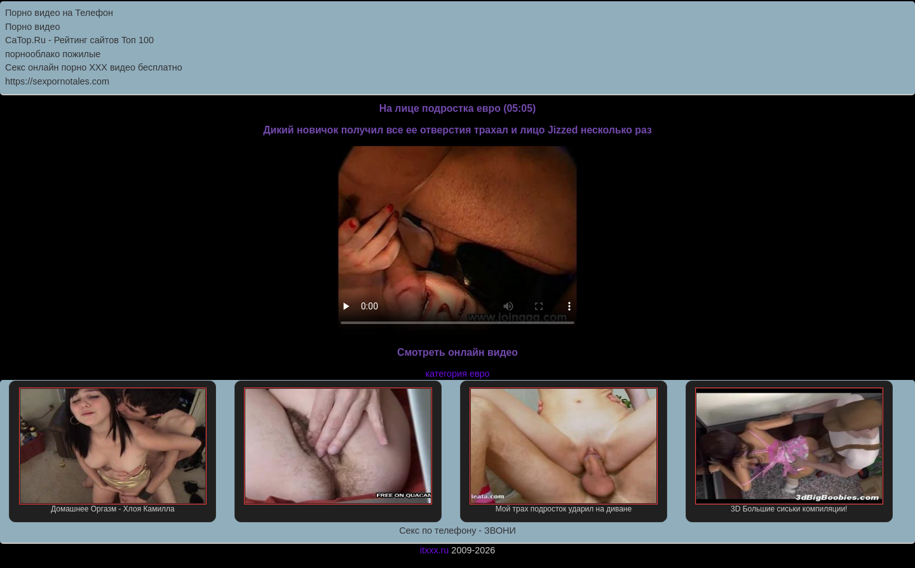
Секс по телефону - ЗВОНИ (457, 530)
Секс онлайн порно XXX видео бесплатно (93, 67)
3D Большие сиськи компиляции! (789, 450)
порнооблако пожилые (52, 54)
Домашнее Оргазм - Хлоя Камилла (113, 450)
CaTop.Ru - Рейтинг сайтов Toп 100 (79, 40)
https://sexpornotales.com (57, 81)
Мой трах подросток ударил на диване (564, 450)
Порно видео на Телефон (59, 13)
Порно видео (32, 27)
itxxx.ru (434, 550)
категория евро (457, 374)
